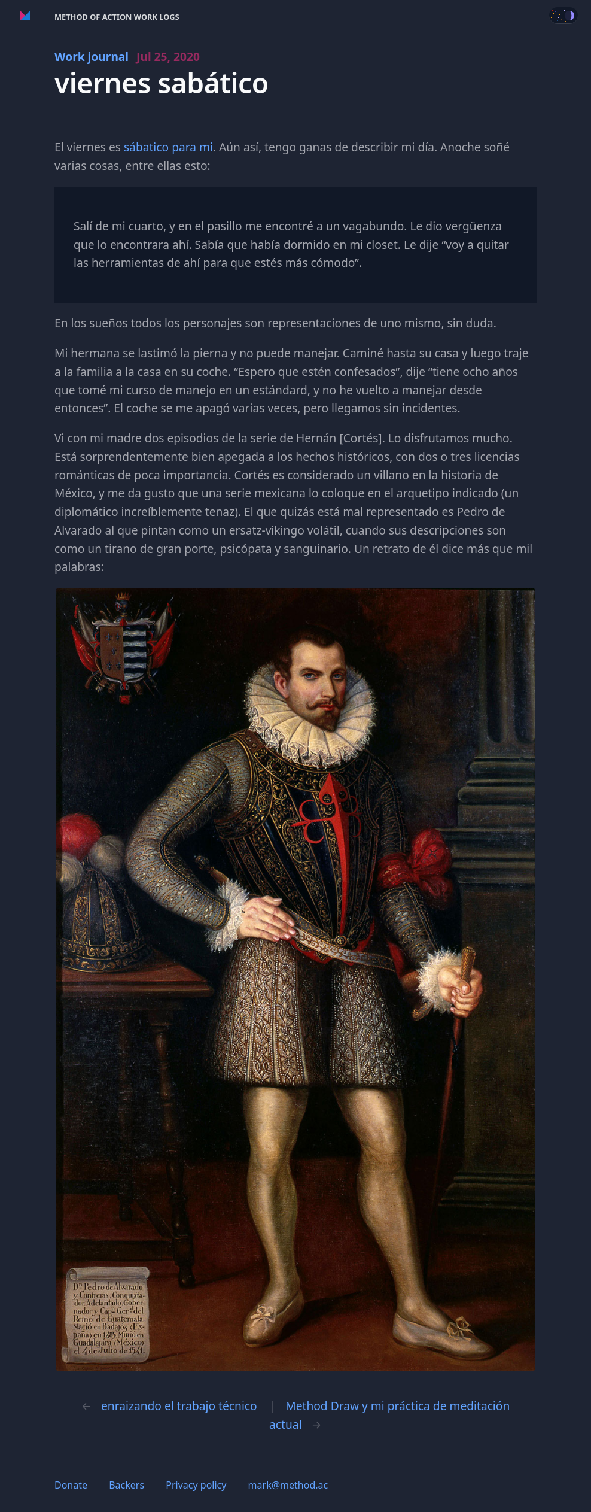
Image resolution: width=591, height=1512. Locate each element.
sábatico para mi (168, 147)
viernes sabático (161, 83)
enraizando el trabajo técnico (179, 1406)
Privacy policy (196, 1485)
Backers (126, 1485)
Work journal (127, 56)
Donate (70, 1485)
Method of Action (25, 17)
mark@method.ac (288, 1485)
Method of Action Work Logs (116, 16)
